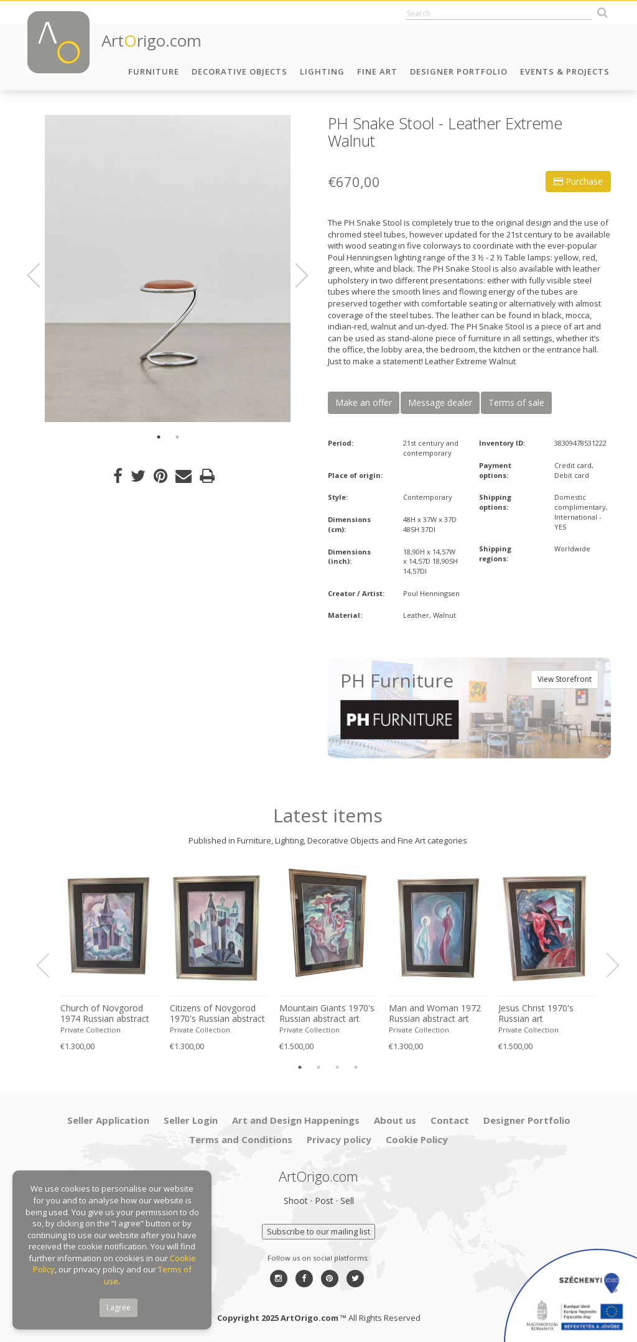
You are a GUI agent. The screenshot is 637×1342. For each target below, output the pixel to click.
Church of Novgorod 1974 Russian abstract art (104, 1014)
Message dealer (440, 402)
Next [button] (294, 275)
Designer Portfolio (459, 71)
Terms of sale (516, 402)
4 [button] (356, 1067)
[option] (168, 268)
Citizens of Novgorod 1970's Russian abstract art (217, 1014)
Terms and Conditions (240, 1139)
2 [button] (177, 437)
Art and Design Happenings (296, 1120)
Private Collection (90, 1029)
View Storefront (564, 679)
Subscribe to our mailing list (318, 1231)
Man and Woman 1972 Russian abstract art (435, 1013)
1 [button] (158, 437)
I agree (118, 1307)
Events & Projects (565, 71)
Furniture (153, 71)
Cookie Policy (417, 1139)
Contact (449, 1120)
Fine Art (377, 71)
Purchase (578, 181)
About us (395, 1120)
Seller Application (108, 1120)
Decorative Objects (239, 71)
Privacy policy (339, 1139)
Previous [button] (41, 275)
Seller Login (191, 1120)
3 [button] (337, 1067)
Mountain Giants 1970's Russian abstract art (326, 1013)
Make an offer (363, 402)
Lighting (322, 71)
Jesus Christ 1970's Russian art (536, 1013)
